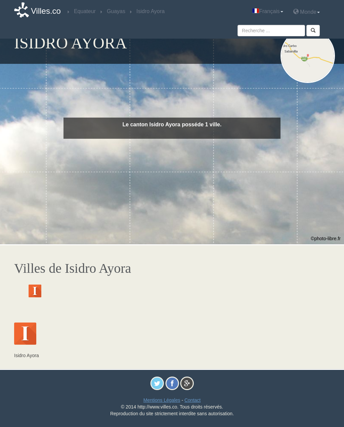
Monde (306, 11)
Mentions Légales (161, 400)
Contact (192, 400)
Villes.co (46, 10)
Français (267, 11)
